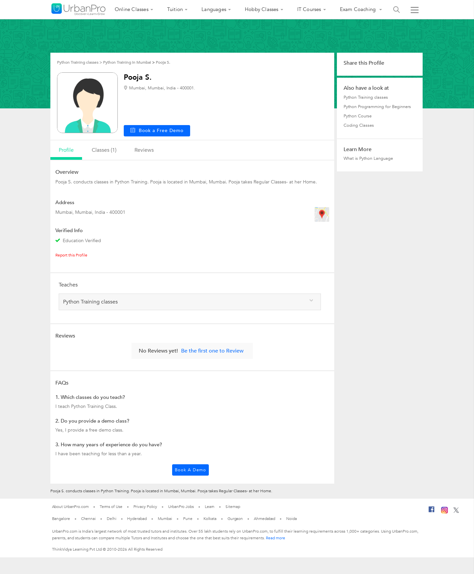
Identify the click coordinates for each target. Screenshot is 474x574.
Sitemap (232, 506)
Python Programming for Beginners (377, 107)
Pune (187, 518)
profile (66, 150)
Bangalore (61, 518)
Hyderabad (136, 518)
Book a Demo (190, 470)
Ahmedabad (264, 518)
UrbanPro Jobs (181, 506)
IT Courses (309, 9)
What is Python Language (368, 158)
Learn (210, 506)
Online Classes (131, 9)
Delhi (111, 518)
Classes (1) (104, 150)
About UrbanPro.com (70, 506)
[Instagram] (444, 512)
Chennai (88, 518)
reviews (144, 150)
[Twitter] (456, 511)
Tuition (175, 9)
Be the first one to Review (212, 351)
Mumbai (165, 518)
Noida (291, 518)
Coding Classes (359, 125)
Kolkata (209, 518)
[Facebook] (432, 512)
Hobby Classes (262, 9)
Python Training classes (366, 97)
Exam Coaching (358, 9)
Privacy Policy (145, 506)
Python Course (358, 116)
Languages (213, 9)
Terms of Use (111, 506)
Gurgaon (235, 518)
